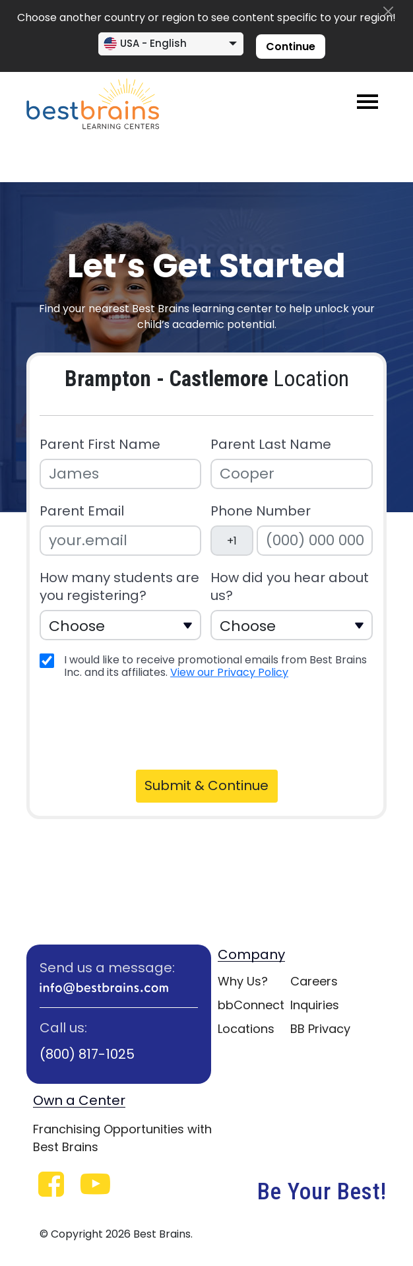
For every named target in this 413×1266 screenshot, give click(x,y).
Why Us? (243, 981)
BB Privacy (320, 1028)
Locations (246, 1028)
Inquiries (314, 1005)
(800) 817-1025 (87, 1054)
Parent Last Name (270, 444)
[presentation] (143, 723)
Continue (290, 46)
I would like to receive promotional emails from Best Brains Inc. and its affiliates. (215, 666)
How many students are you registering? (119, 587)
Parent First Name (100, 444)
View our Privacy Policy (229, 672)
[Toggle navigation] (367, 101)
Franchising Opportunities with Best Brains (122, 1138)
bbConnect (251, 1005)
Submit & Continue (206, 785)
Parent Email (82, 511)
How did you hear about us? (289, 587)
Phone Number (260, 511)
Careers (314, 981)
